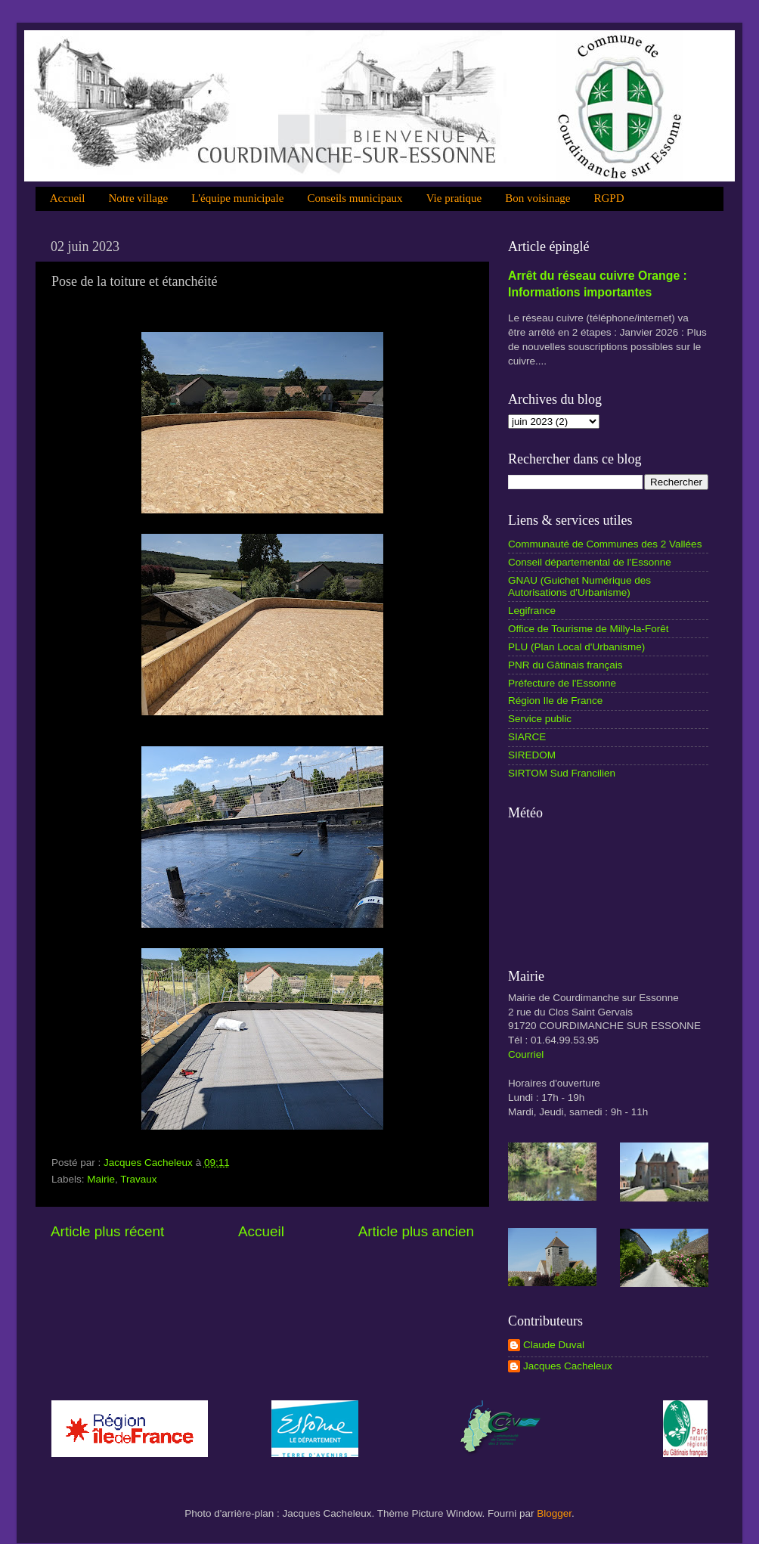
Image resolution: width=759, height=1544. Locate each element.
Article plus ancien (416, 1231)
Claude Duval (553, 1344)
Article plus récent (107, 1231)
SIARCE (527, 737)
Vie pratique (454, 198)
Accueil (67, 198)
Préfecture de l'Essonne (562, 683)
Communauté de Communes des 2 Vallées (605, 544)
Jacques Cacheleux (567, 1366)
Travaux (138, 1179)
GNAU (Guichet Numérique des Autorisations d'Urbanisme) (579, 586)
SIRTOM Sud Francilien (561, 773)
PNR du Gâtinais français (565, 665)
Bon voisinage (537, 198)
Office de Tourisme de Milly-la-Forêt (588, 628)
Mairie (101, 1179)
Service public (540, 718)
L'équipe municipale (237, 198)
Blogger (554, 1513)
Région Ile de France (555, 700)
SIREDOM (532, 755)
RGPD (609, 198)
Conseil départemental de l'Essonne (589, 562)
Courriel (526, 1054)
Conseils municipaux (354, 198)
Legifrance (532, 610)
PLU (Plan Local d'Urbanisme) (576, 647)
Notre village (138, 198)
